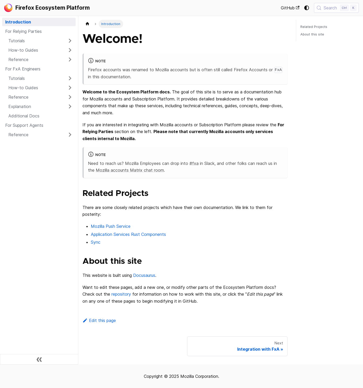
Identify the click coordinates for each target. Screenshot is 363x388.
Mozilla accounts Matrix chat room (130, 170)
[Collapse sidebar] (39, 359)
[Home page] (87, 24)
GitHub (290, 7)
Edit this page (99, 320)
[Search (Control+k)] (336, 8)
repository (121, 294)
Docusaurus (144, 275)
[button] (40, 41)
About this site (312, 34)
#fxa (194, 163)
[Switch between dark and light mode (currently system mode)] (306, 8)
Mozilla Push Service (110, 226)
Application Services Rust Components (128, 234)
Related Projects (313, 27)
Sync (95, 242)
